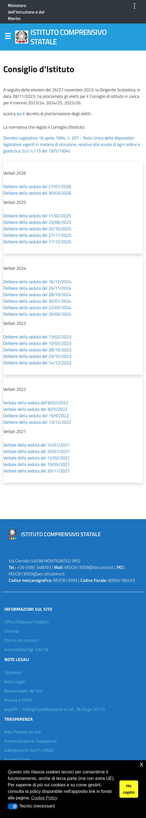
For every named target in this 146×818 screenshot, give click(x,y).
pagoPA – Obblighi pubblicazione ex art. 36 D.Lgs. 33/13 (54, 709)
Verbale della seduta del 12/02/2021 (36, 458)
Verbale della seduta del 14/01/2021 (36, 445)
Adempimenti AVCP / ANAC (29, 750)
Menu (7, 37)
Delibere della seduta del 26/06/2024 (37, 314)
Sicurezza (12, 672)
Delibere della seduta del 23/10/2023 (37, 356)
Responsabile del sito (23, 690)
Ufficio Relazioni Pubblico (26, 622)
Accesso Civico (17, 759)
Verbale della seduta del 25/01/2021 (36, 451)
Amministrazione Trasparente (30, 741)
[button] (13, 806)
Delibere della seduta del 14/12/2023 (37, 362)
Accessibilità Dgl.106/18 (26, 649)
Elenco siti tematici (21, 640)
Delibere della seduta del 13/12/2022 (37, 422)
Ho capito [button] (128, 789)
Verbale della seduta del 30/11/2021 (36, 471)
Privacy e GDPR (18, 700)
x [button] (141, 764)
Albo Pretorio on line (22, 732)
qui (19, 113)
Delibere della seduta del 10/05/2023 (37, 343)
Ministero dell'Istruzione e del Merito (26, 12)
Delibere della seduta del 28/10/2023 (37, 349)
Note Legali (14, 681)
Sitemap (11, 631)
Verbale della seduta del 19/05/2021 (36, 464)
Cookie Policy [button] (44, 798)
